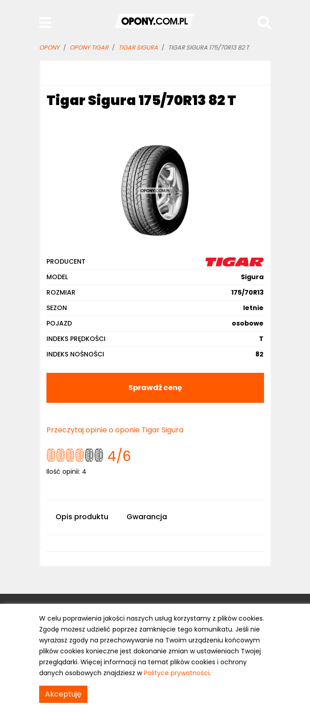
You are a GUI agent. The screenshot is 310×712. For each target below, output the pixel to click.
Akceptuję (63, 694)
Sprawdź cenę (155, 387)
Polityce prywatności (176, 672)
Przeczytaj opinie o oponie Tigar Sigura (114, 430)
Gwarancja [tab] (147, 516)
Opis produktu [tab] (82, 516)
